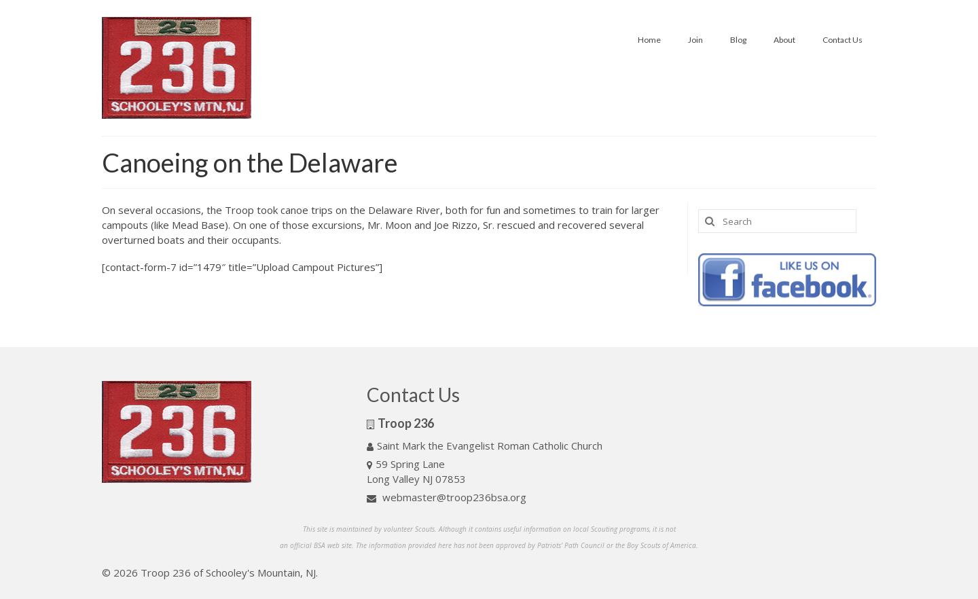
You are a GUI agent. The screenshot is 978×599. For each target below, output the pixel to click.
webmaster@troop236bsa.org (446, 497)
